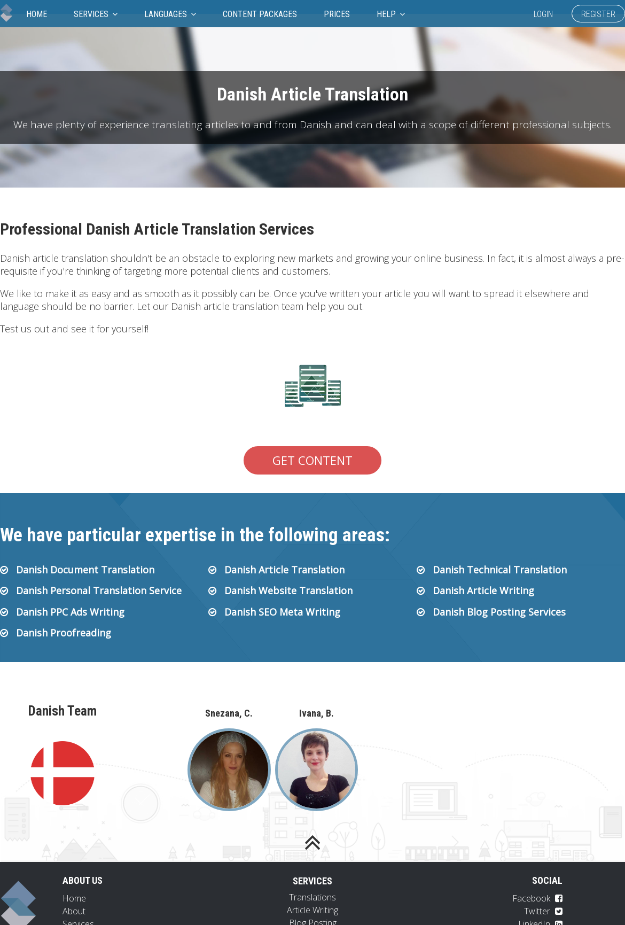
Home (36, 14)
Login (543, 14)
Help (391, 14)
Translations (312, 897)
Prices (337, 14)
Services (96, 14)
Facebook (537, 898)
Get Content (312, 460)
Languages (170, 14)
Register (598, 14)
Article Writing (312, 910)
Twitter (543, 911)
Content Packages (260, 14)
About (73, 911)
